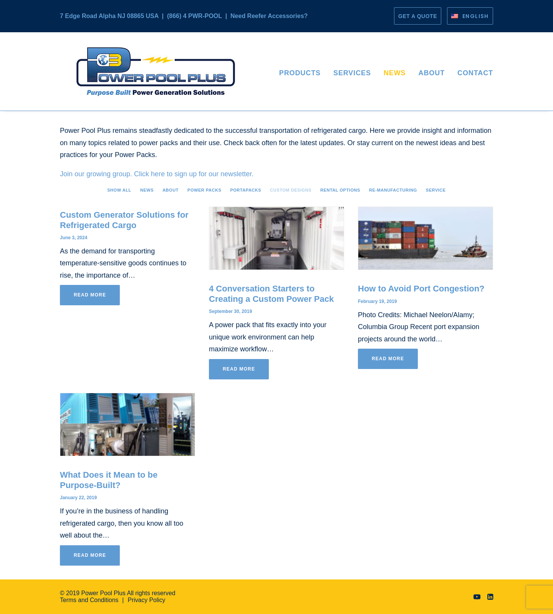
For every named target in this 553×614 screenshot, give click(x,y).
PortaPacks (245, 190)
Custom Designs (290, 190)
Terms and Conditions (89, 600)
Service (436, 190)
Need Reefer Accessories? (269, 16)
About (432, 73)
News (395, 73)
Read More (90, 295)
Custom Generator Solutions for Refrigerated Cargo (124, 220)
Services (352, 73)
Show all (119, 190)
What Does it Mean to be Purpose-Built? (108, 480)
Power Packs (204, 190)
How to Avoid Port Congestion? (421, 288)
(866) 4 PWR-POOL (194, 16)
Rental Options (340, 190)
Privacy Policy (146, 600)
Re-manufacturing (393, 190)
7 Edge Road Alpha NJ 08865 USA (109, 16)
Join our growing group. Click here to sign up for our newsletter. (156, 174)
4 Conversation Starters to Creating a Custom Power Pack (271, 293)
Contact (475, 73)
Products (300, 73)
